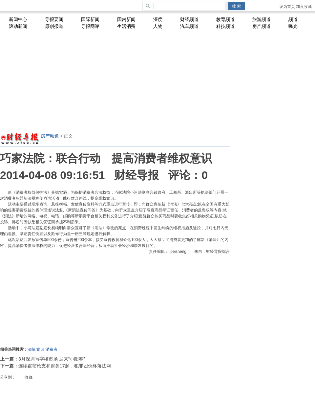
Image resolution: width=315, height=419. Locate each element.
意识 (40, 349)
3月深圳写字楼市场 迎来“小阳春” (51, 359)
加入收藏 (304, 6)
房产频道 (50, 136)
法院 (31, 349)
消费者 (51, 349)
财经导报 (136, 175)
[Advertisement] (113, 81)
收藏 (28, 377)
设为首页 (287, 6)
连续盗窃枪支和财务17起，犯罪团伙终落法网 (64, 365)
